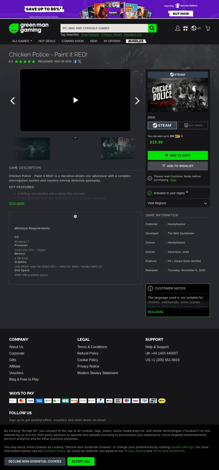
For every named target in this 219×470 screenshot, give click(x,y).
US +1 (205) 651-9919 (162, 360)
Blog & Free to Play (24, 379)
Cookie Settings (182, 447)
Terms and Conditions (169, 450)
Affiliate (14, 366)
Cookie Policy (87, 360)
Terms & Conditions (92, 347)
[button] (22, 41)
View (173, 180)
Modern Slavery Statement (97, 373)
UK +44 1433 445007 (161, 353)
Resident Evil (133, 34)
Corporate (16, 353)
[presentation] (13, 102)
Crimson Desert (111, 34)
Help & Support (157, 347)
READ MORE (17, 203)
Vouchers (16, 373)
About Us (16, 347)
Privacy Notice (88, 366)
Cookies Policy (54, 450)
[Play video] (75, 100)
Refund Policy (88, 353)
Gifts (12, 360)
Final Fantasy (90, 34)
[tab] (75, 217)
